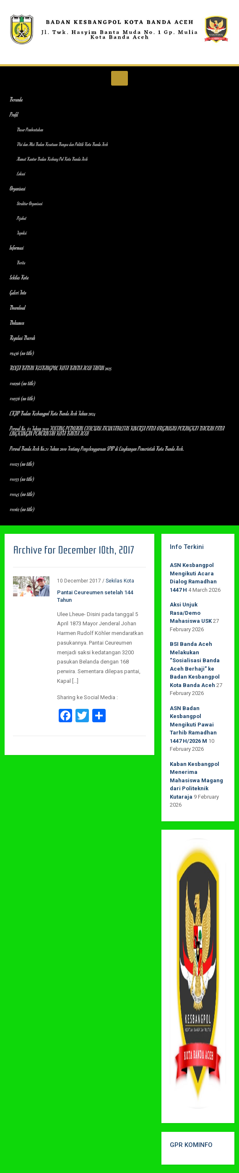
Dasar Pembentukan (30, 129)
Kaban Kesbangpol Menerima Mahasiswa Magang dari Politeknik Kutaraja (196, 780)
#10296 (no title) (22, 383)
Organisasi (17, 188)
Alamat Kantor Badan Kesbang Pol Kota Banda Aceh (52, 159)
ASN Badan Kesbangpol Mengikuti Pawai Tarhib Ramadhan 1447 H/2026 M (193, 724)
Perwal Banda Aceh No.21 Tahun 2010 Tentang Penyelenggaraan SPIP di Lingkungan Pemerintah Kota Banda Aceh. (97, 448)
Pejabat (21, 218)
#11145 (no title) (22, 494)
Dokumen (17, 323)
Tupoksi (22, 233)
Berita (21, 262)
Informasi (16, 247)
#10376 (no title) (22, 398)
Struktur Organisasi (29, 203)
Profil (14, 114)
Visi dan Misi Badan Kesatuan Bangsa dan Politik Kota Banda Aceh (62, 144)
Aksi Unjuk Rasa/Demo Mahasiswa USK (191, 612)
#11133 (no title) (22, 479)
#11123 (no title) (22, 464)
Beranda (16, 99)
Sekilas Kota (19, 277)
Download (17, 307)
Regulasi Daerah (22, 338)
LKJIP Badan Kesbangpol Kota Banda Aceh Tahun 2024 (53, 413)
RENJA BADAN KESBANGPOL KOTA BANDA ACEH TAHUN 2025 (61, 368)
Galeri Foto (18, 292)
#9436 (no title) (22, 353)
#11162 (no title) (22, 509)
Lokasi (21, 173)
